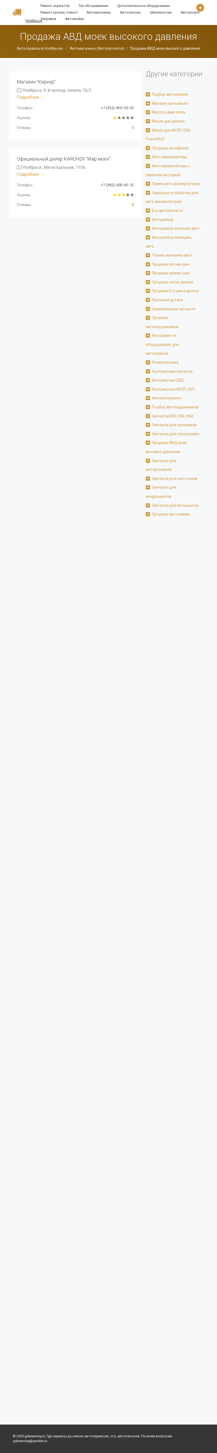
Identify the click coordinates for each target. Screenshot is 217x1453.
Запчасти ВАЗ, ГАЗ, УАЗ (172, 416)
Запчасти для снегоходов (174, 478)
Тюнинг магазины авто (172, 255)
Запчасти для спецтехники (175, 434)
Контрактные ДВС (168, 380)
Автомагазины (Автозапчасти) (96, 48)
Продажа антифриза (170, 148)
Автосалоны (130, 12)
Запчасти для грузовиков (174, 425)
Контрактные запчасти (172, 371)
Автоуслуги (190, 12)
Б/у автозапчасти (167, 210)
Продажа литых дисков (172, 282)
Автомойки (74, 19)
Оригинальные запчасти (173, 309)
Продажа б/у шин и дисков (175, 291)
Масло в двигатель (169, 112)
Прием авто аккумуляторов (176, 184)
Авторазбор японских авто (175, 228)
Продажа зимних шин (171, 273)
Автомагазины (99, 12)
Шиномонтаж (161, 12)
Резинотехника (165, 362)
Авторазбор (162, 219)
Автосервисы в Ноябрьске (40, 48)
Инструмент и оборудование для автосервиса (162, 344)
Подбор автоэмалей (170, 94)
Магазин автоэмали (169, 103)
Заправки (48, 19)
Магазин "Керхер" (36, 82)
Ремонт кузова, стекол (59, 12)
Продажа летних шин (170, 264)
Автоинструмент (167, 398)
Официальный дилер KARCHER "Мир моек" (64, 159)
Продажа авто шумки (171, 514)
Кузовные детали (167, 300)
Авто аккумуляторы (169, 157)
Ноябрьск (34, 21)
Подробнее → (30, 97)
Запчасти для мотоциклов (175, 505)
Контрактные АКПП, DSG (173, 389)
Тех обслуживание (93, 6)
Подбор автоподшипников (175, 407)
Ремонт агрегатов (55, 6)
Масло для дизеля (168, 121)
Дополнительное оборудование (143, 6)
